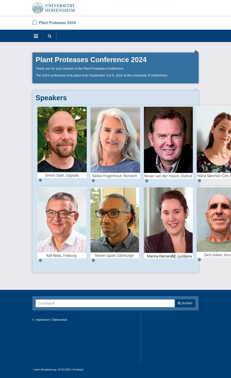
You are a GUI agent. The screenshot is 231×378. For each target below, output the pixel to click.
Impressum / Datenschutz (51, 319)
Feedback (77, 369)
